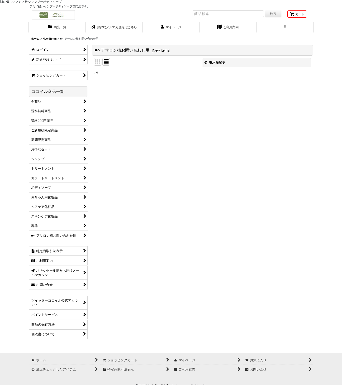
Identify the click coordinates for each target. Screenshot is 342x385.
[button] (285, 27)
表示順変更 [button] (214, 62)
